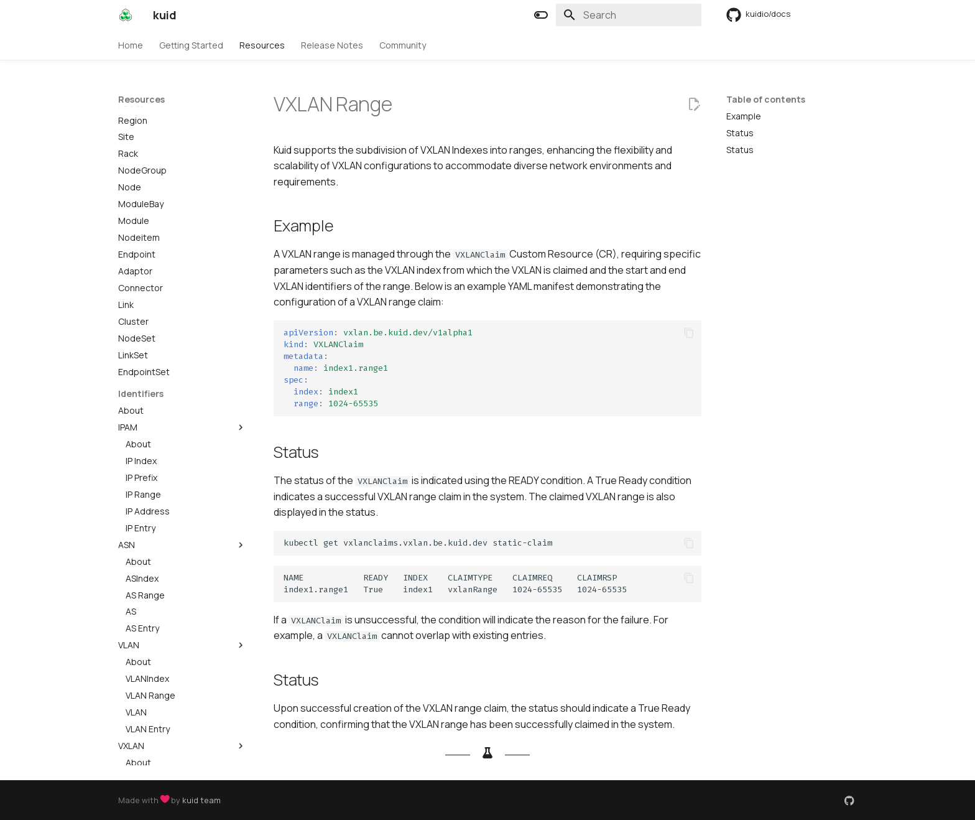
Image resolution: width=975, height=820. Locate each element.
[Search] (628, 15)
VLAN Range (150, 625)
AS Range (145, 525)
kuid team (201, 800)
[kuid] (125, 14)
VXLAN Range (153, 726)
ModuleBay (141, 133)
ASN (182, 474)
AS (131, 541)
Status (740, 133)
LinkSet (133, 285)
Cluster (133, 251)
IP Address (148, 441)
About (131, 340)
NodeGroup (142, 100)
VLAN (182, 574)
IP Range (143, 424)
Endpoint (136, 184)
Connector (140, 217)
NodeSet (136, 268)
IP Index (141, 390)
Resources (262, 45)
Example (743, 116)
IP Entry (140, 458)
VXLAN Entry (150, 759)
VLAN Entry (148, 658)
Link (126, 234)
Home (130, 45)
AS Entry (142, 558)
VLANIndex (147, 608)
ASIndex (142, 508)
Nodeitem (139, 167)
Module (133, 150)
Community (402, 45)
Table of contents (765, 99)
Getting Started (191, 45)
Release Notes (332, 45)
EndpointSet (144, 301)
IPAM (182, 357)
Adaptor (135, 201)
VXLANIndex (150, 709)
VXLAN (182, 675)
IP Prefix (141, 407)
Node (129, 117)
